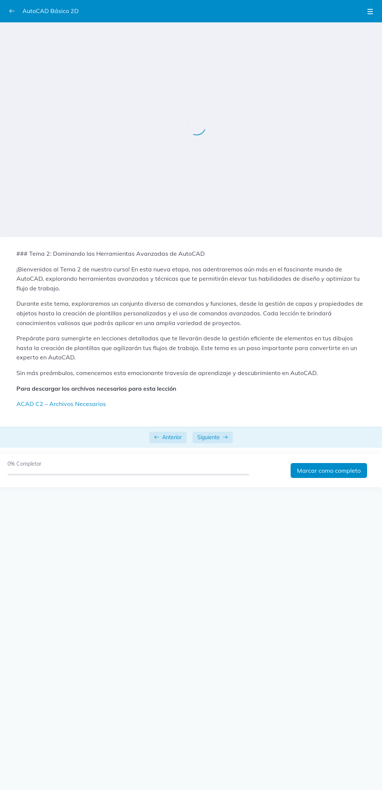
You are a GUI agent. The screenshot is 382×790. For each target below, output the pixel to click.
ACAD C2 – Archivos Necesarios (61, 403)
